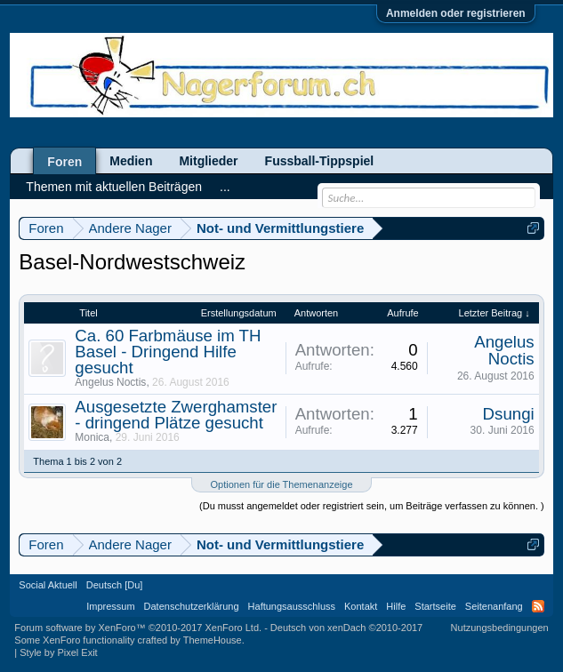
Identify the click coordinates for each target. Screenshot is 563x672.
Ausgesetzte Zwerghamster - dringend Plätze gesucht (176, 414)
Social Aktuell (47, 585)
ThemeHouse (212, 640)
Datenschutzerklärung (191, 606)
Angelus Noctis (110, 382)
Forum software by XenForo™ (137, 627)
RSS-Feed (538, 606)
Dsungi (509, 413)
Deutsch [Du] (114, 585)
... (225, 187)
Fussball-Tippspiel (319, 161)
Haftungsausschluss (291, 606)
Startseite (434, 606)
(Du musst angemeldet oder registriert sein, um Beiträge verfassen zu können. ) (371, 505)
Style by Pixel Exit (58, 652)
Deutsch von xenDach (346, 627)
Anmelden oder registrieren (456, 13)
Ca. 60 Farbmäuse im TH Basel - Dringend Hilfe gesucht (168, 351)
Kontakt (360, 606)
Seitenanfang (494, 606)
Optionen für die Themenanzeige (281, 484)
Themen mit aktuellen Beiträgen (114, 187)
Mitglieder (208, 161)
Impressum (110, 606)
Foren (64, 162)
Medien (130, 161)
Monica (92, 437)
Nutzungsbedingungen (500, 627)
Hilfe (396, 606)
